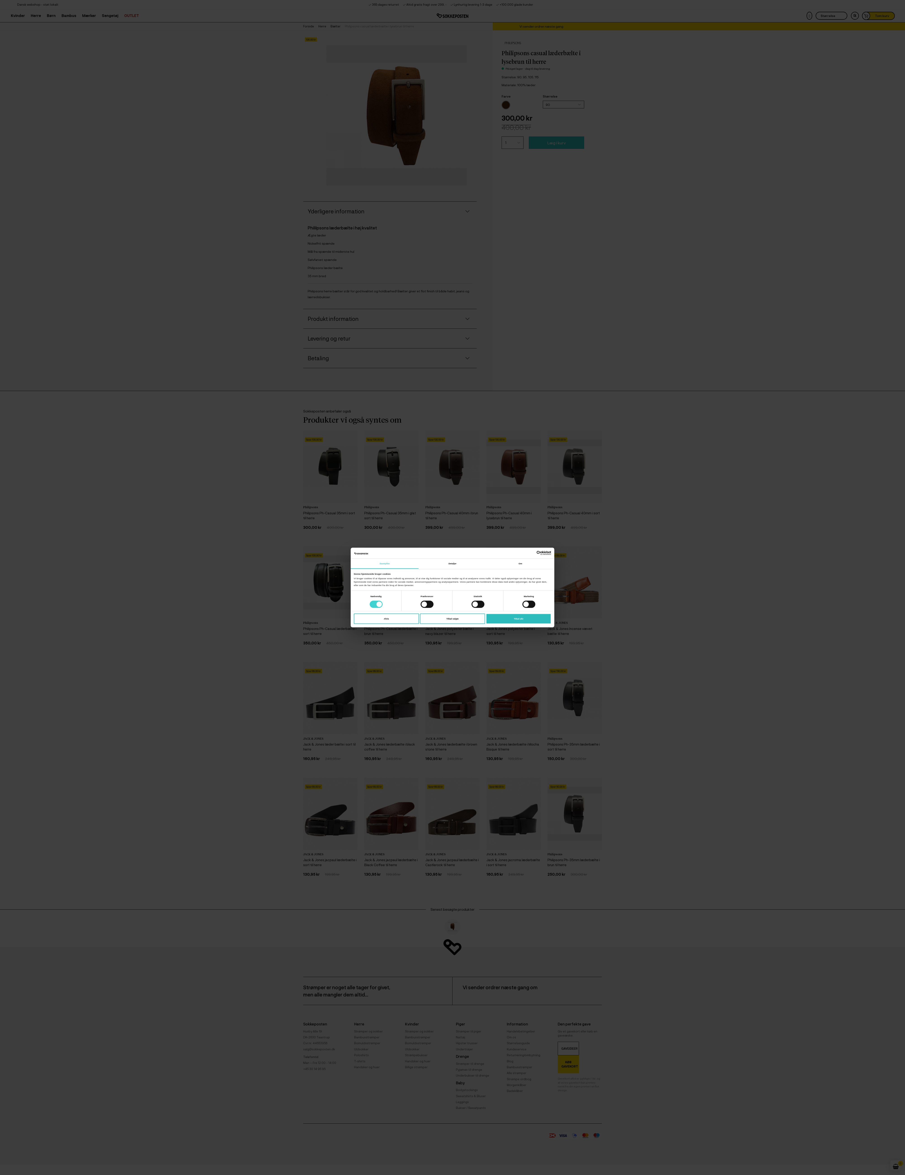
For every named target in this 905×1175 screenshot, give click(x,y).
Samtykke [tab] (385, 563)
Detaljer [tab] (452, 563)
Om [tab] (520, 563)
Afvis (386, 619)
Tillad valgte (452, 619)
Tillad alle (518, 619)
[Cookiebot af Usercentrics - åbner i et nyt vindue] (531, 553)
